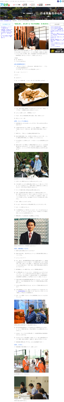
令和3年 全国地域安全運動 (56, 27)
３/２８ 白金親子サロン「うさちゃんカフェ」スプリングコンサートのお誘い (57, 44)
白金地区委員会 (21, 291)
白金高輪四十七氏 (7, 20)
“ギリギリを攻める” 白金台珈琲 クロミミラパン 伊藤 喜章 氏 (6, 36)
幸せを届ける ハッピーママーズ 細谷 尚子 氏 (6, 28)
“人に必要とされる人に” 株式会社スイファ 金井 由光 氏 (6, 33)
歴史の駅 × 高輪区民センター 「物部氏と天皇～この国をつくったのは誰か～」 (57, 40)
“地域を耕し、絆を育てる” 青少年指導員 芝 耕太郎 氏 (6, 30)
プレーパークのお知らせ (55, 46)
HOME (1, 20)
